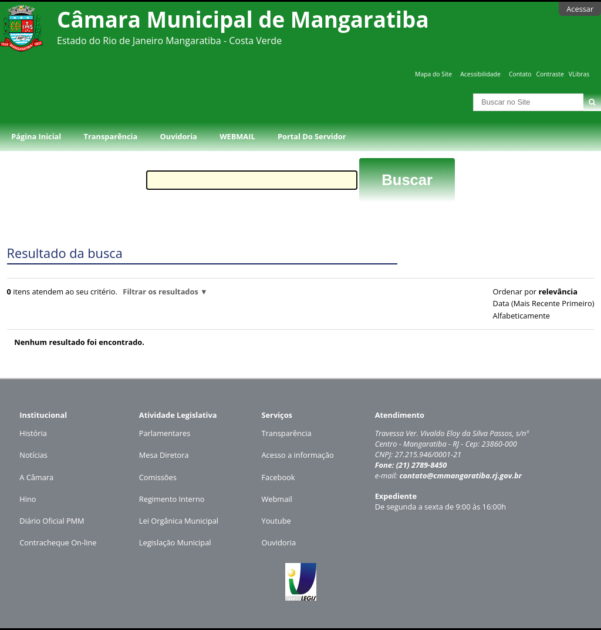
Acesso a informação (298, 455)
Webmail (277, 499)
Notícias (33, 455)
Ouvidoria (178, 136)
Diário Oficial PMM (51, 520)
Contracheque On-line (57, 542)
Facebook (278, 477)
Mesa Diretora (164, 455)
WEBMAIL (237, 136)
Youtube (276, 520)
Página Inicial (36, 136)
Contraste (549, 74)
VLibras (579, 74)
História (33, 433)
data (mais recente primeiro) (544, 303)
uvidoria (281, 542)
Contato (520, 74)
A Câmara (36, 477)
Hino (27, 499)
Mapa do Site (433, 74)
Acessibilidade (480, 74)
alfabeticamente (521, 315)
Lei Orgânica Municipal (178, 520)
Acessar (579, 9)
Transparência (111, 136)
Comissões (158, 477)
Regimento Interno (172, 499)
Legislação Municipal (175, 542)
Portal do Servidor (312, 136)
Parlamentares (164, 433)
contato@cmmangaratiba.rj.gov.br (460, 475)
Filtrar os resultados (160, 291)
